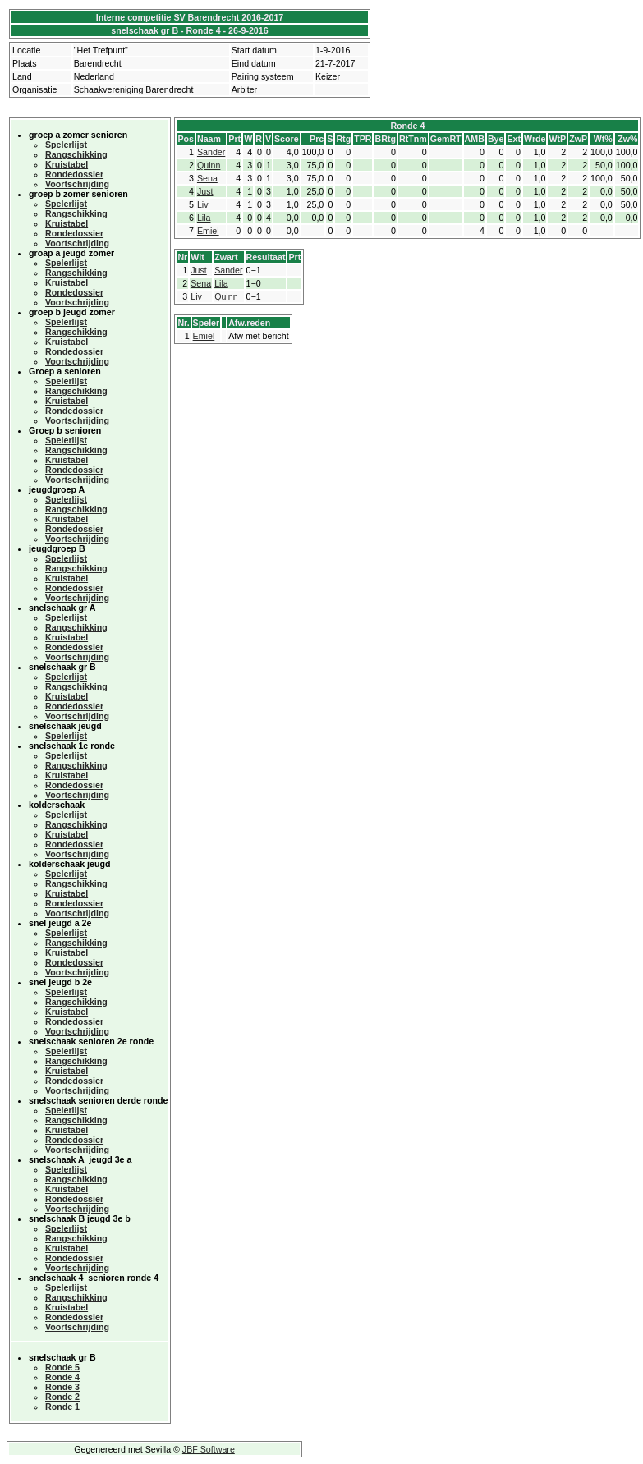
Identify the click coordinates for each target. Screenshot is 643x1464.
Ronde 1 (62, 1406)
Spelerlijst (66, 144)
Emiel (208, 231)
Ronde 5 (62, 1367)
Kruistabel (66, 164)
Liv (203, 204)
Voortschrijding (77, 184)
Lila (204, 218)
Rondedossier (74, 174)
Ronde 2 (62, 1397)
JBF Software (208, 1449)
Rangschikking (76, 154)
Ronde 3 (62, 1387)
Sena (207, 178)
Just (205, 191)
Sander (211, 152)
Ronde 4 (62, 1377)
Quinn (208, 165)
